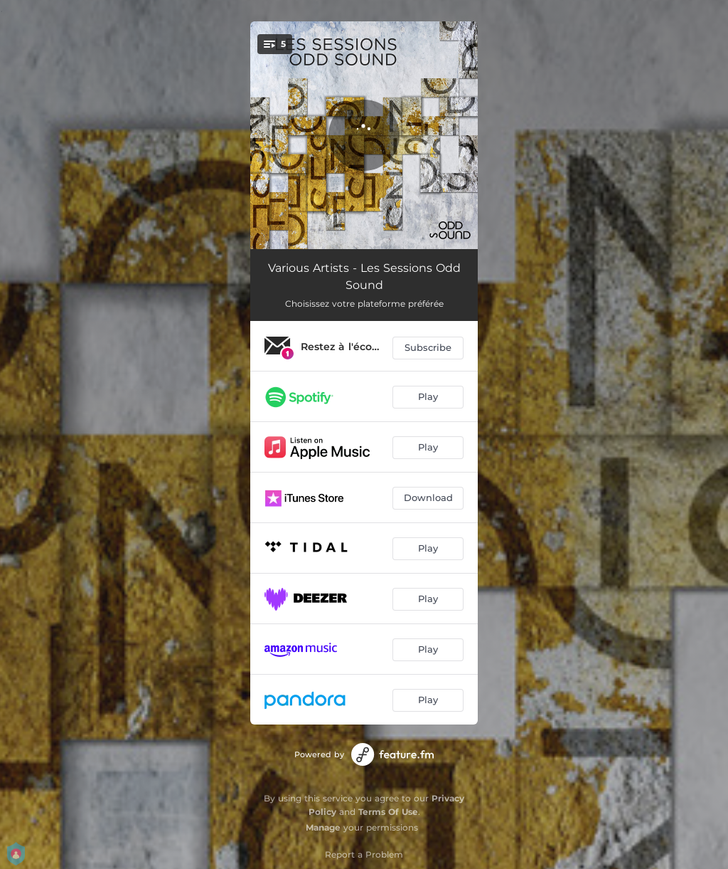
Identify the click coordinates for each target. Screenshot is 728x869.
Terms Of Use (388, 811)
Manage (323, 827)
